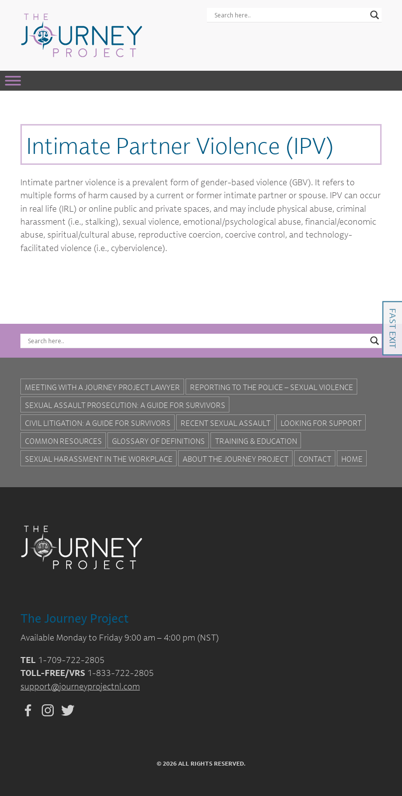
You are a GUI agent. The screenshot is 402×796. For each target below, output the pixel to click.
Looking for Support (321, 423)
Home (352, 459)
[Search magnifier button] (375, 15)
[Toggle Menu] (13, 80)
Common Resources (63, 441)
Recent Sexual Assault (226, 423)
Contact (315, 459)
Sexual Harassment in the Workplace (99, 459)
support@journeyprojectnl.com (80, 686)
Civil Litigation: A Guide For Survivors (98, 423)
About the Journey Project (236, 459)
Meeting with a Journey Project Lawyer (102, 387)
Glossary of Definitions (158, 441)
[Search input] (289, 15)
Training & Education (256, 441)
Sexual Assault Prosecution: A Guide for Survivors (125, 405)
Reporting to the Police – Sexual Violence (271, 387)
